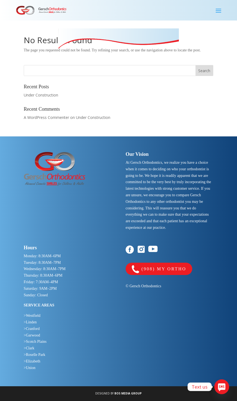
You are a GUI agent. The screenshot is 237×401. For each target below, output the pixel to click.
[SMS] (221, 386)
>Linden (30, 322)
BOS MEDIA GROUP (128, 393)
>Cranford (32, 329)
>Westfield (32, 316)
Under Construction (41, 95)
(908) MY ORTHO (159, 269)
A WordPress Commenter (46, 117)
